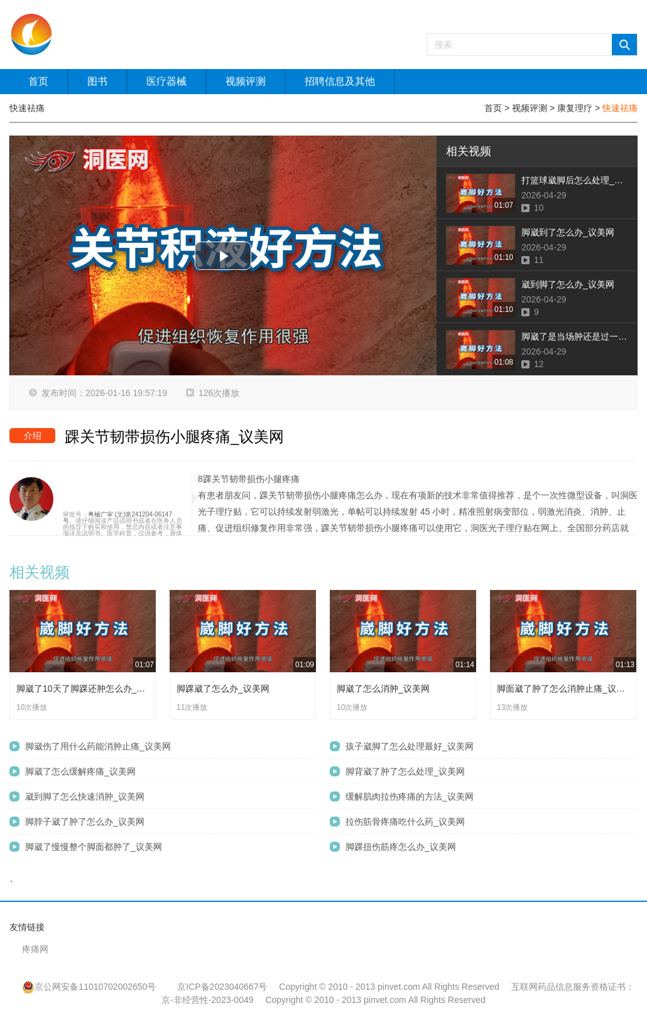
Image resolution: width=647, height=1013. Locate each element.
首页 (38, 81)
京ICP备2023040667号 (222, 987)
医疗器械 (166, 81)
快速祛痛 (620, 108)
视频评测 (246, 81)
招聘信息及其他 (340, 81)
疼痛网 (35, 949)
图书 (97, 81)
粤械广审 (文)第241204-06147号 (117, 517)
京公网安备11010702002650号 (89, 987)
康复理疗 (574, 108)
